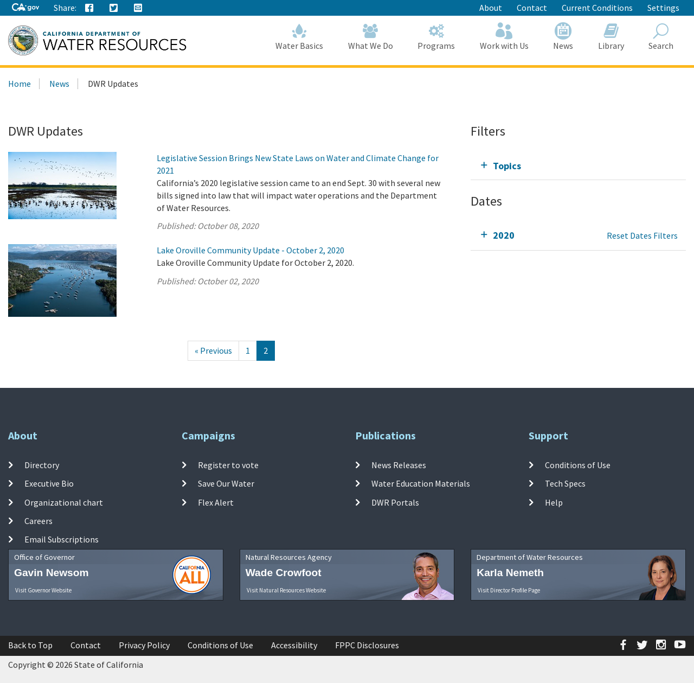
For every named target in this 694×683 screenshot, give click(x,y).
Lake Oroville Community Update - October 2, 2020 (250, 250)
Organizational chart (63, 502)
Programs (437, 36)
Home (19, 83)
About (490, 7)
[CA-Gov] (25, 8)
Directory (41, 464)
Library (611, 36)
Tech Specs (565, 483)
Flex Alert (216, 502)
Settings (663, 7)
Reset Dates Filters (642, 235)
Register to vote (228, 464)
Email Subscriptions (61, 539)
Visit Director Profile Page (509, 590)
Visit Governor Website (43, 590)
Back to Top (30, 645)
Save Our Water (226, 483)
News (563, 36)
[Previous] (213, 351)
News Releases (398, 464)
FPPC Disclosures (367, 645)
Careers (38, 520)
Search (661, 36)
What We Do (371, 36)
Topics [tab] (507, 165)
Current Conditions (597, 7)
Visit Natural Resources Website (286, 590)
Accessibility (294, 645)
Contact (532, 7)
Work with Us (504, 36)
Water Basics (300, 36)
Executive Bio (49, 483)
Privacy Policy (144, 645)
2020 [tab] (504, 235)
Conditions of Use (578, 464)
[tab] (578, 166)
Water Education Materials (420, 483)
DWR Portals (395, 502)
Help (554, 502)
